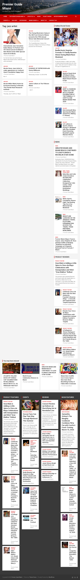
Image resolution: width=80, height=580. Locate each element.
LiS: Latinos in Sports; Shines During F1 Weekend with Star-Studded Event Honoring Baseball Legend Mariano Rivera (69, 129)
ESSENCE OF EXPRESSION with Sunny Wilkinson (39, 69)
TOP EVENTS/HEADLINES (16, 16)
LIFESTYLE (30, 16)
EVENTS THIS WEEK (8, 372)
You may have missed (11, 361)
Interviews (23, 20)
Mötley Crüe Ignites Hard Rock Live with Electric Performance (49, 453)
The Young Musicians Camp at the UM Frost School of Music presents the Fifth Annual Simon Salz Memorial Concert (39, 36)
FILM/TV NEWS (47, 16)
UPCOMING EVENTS (27, 411)
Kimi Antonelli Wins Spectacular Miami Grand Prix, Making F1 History (69, 112)
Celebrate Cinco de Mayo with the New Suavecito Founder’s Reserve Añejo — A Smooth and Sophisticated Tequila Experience (69, 297)
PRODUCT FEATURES (11, 397)
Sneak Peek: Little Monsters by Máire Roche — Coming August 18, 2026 (72, 525)
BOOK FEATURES (68, 397)
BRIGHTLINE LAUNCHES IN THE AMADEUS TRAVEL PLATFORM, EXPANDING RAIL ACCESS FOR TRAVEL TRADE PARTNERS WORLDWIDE (69, 223)
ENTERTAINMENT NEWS (61, 16)
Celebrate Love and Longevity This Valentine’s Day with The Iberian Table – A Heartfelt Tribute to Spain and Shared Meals (72, 465)
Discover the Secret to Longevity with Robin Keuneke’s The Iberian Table (72, 553)
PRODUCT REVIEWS (62, 257)
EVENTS (6, 20)
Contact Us (53, 20)
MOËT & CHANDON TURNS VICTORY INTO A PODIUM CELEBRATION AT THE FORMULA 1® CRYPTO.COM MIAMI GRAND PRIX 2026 (69, 95)
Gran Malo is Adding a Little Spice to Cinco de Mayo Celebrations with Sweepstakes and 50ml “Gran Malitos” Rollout (65, 267)
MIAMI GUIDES (33, 20)
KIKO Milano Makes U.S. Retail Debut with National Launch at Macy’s (69, 352)
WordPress (51, 577)
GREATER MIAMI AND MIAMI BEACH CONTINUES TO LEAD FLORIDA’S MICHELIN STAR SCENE (49, 370)
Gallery (57, 48)
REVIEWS (45, 397)
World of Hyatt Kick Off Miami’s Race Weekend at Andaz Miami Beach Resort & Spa (69, 76)
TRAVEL (68, 171)
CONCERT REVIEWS (46, 401)
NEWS (39, 16)
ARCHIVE (6, 42)
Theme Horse (32, 577)
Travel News (66, 172)
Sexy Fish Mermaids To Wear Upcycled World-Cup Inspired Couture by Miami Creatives (34, 498)
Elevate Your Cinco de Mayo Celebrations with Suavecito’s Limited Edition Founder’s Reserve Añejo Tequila (69, 316)
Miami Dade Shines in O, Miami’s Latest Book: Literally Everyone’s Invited (72, 498)
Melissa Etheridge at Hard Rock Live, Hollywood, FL (49, 475)
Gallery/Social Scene (62, 26)
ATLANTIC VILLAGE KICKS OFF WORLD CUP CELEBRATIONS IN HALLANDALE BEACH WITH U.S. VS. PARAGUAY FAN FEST (11, 380)
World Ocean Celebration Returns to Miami (30, 378)
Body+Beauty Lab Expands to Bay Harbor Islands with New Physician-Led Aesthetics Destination (29, 476)
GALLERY (14, 20)
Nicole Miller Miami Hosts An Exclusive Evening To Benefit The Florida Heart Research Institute (13, 86)
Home (5, 16)
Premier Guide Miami (9, 55)
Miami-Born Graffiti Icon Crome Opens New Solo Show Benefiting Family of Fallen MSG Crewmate (68, 380)
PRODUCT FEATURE (59, 261)
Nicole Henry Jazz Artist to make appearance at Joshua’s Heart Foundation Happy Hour (14, 70)
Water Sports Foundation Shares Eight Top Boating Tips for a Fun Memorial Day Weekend (69, 203)
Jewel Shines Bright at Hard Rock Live (49, 464)
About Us (44, 20)
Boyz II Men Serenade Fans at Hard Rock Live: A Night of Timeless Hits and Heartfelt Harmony (48, 438)
